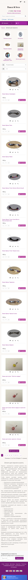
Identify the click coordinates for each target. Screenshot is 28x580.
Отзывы (11, 19)
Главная (3, 27)
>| (20, 455)
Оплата (7, 564)
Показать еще (14, 450)
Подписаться (19, 558)
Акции (4, 19)
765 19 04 (14, 11)
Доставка (12, 564)
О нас (3, 564)
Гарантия (18, 564)
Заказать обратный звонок (14, 13)
